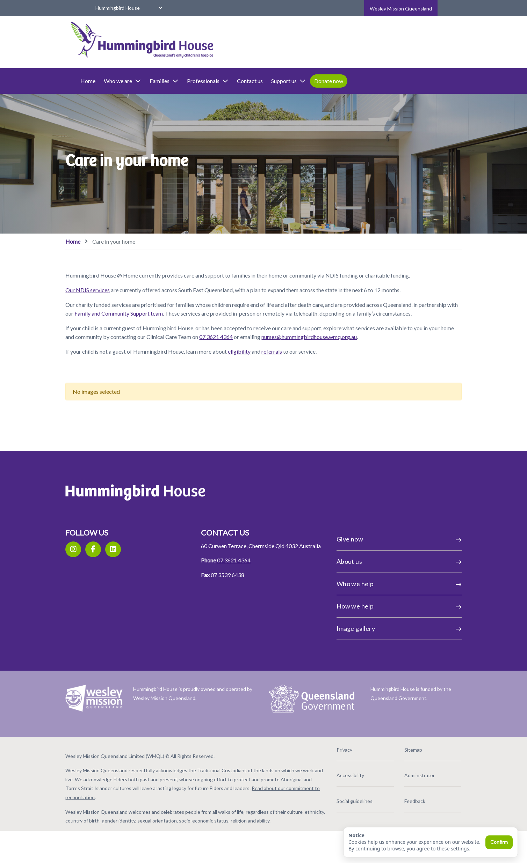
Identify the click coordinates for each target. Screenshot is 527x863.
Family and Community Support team (223, 321)
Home (116, 81)
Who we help (380, 610)
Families (192, 81)
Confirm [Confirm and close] (499, 842)
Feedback (395, 824)
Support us (317, 81)
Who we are (151, 81)
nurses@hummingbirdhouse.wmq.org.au (163, 363)
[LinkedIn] (142, 575)
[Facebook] (122, 575)
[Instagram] (102, 575)
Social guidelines (345, 824)
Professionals (236, 81)
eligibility (268, 377)
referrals (300, 377)
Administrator (400, 799)
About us (380, 587)
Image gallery (380, 654)
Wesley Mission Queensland (401, 9)
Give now (380, 565)
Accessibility (341, 799)
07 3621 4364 (315, 354)
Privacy (335, 773)
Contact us (278, 81)
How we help (380, 632)
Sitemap (394, 773)
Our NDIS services (116, 298)
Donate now (357, 81)
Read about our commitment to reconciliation (185, 821)
